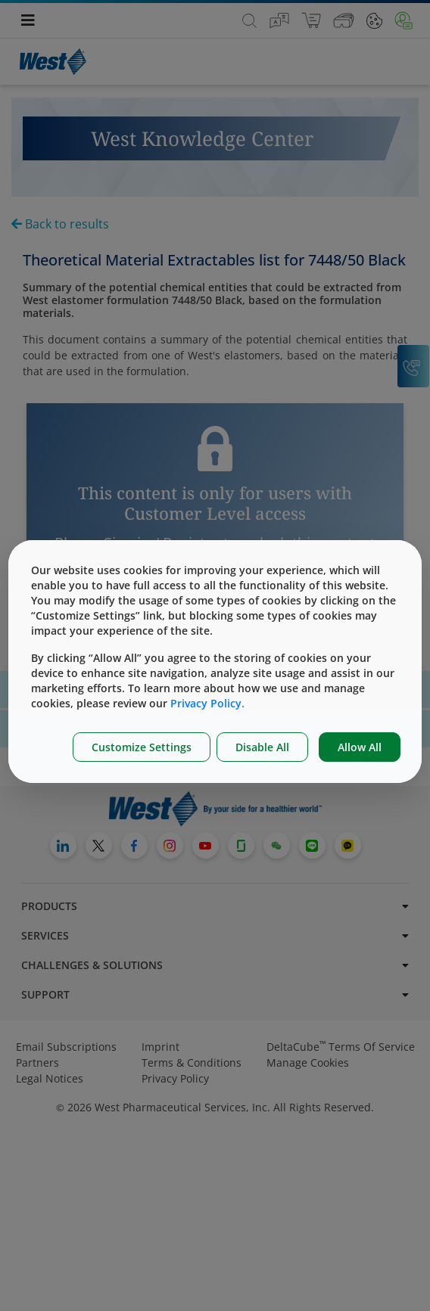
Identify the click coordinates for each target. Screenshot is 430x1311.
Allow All (360, 747)
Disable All (262, 747)
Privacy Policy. (207, 703)
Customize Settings (142, 747)
